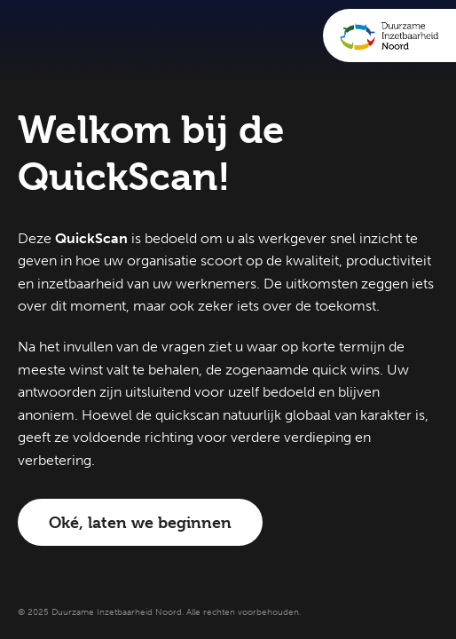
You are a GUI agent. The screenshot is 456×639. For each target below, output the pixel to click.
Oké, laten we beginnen (140, 522)
